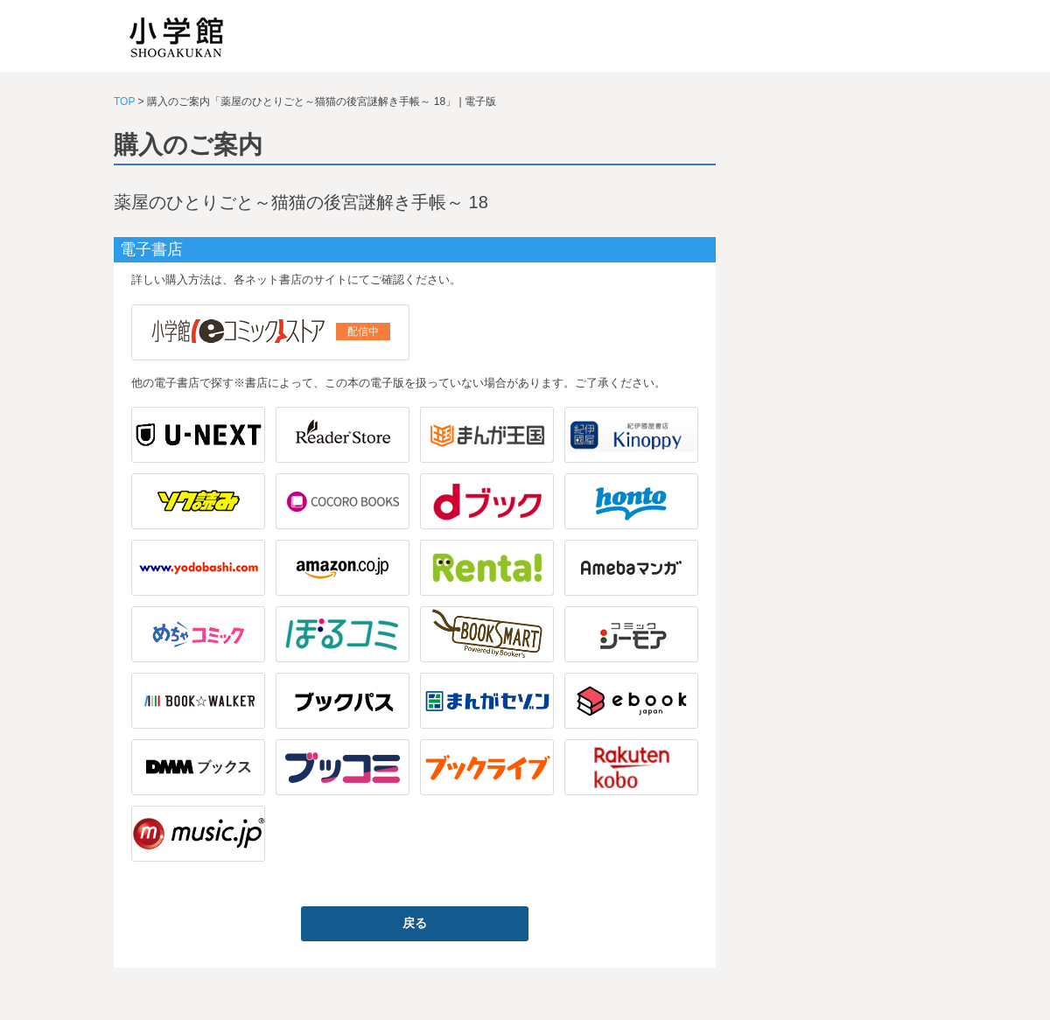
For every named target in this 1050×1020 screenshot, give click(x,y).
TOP (124, 101)
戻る (414, 923)
